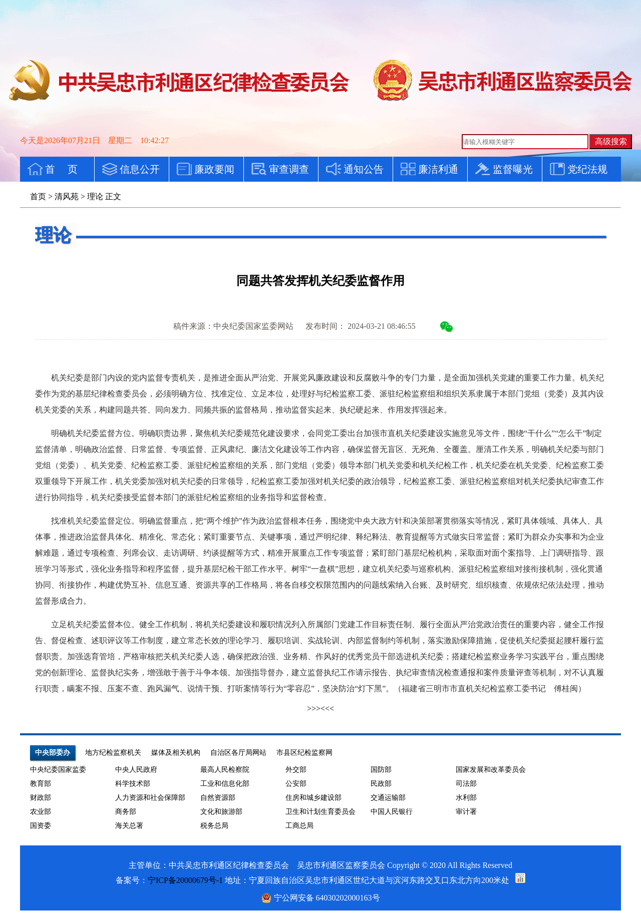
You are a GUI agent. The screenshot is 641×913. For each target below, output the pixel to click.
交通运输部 (388, 797)
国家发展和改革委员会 (491, 769)
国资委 (40, 825)
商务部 (125, 811)
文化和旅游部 (221, 811)
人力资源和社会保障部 (150, 797)
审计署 (466, 811)
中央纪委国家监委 (58, 769)
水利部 (466, 797)
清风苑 (67, 196)
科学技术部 (132, 783)
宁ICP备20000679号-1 (185, 880)
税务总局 (214, 825)
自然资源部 (217, 797)
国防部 (381, 769)
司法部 (466, 783)
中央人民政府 (136, 769)
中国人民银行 (392, 811)
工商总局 (299, 825)
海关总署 (129, 825)
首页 (38, 196)
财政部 (40, 797)
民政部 (381, 783)
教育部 (40, 783)
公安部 (295, 783)
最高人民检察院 (224, 769)
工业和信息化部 (224, 783)
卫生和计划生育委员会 (320, 811)
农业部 (40, 811)
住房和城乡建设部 (313, 797)
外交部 (295, 769)
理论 (95, 196)
